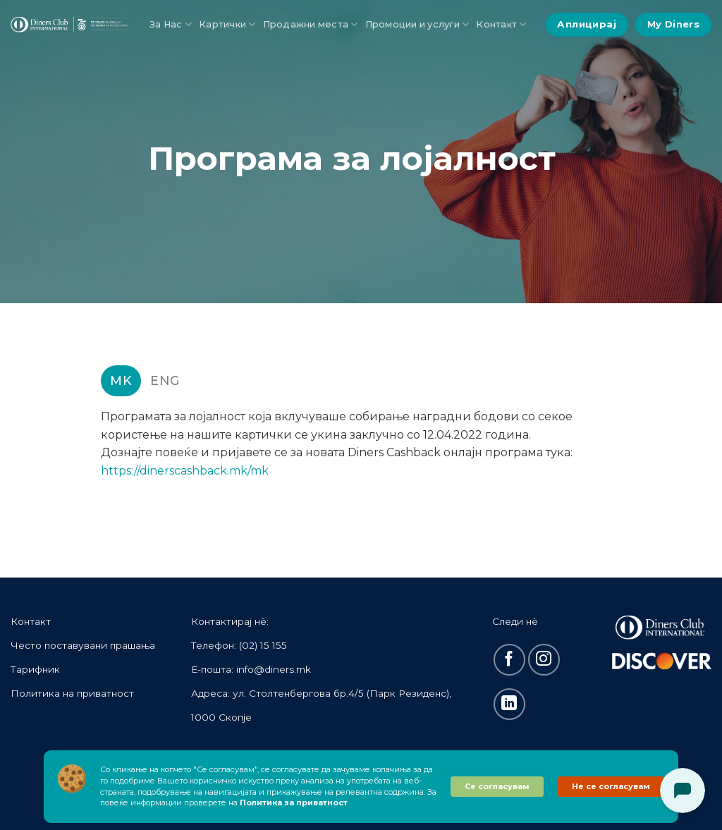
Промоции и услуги (417, 24)
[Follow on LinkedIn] (509, 704)
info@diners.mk (273, 669)
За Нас (170, 24)
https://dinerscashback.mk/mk (185, 470)
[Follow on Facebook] (509, 660)
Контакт (501, 24)
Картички (227, 24)
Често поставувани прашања (83, 645)
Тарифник (35, 669)
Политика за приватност (294, 802)
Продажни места (310, 24)
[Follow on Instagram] (544, 660)
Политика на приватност (72, 693)
